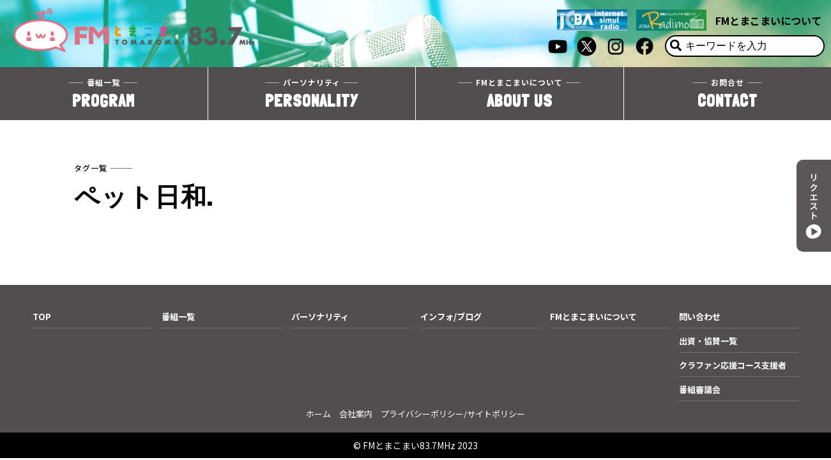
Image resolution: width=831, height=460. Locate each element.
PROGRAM (103, 95)
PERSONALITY (312, 95)
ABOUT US (519, 95)
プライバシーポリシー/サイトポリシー (453, 414)
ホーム (318, 414)
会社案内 (355, 414)
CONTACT (727, 95)
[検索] (675, 46)
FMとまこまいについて (768, 20)
